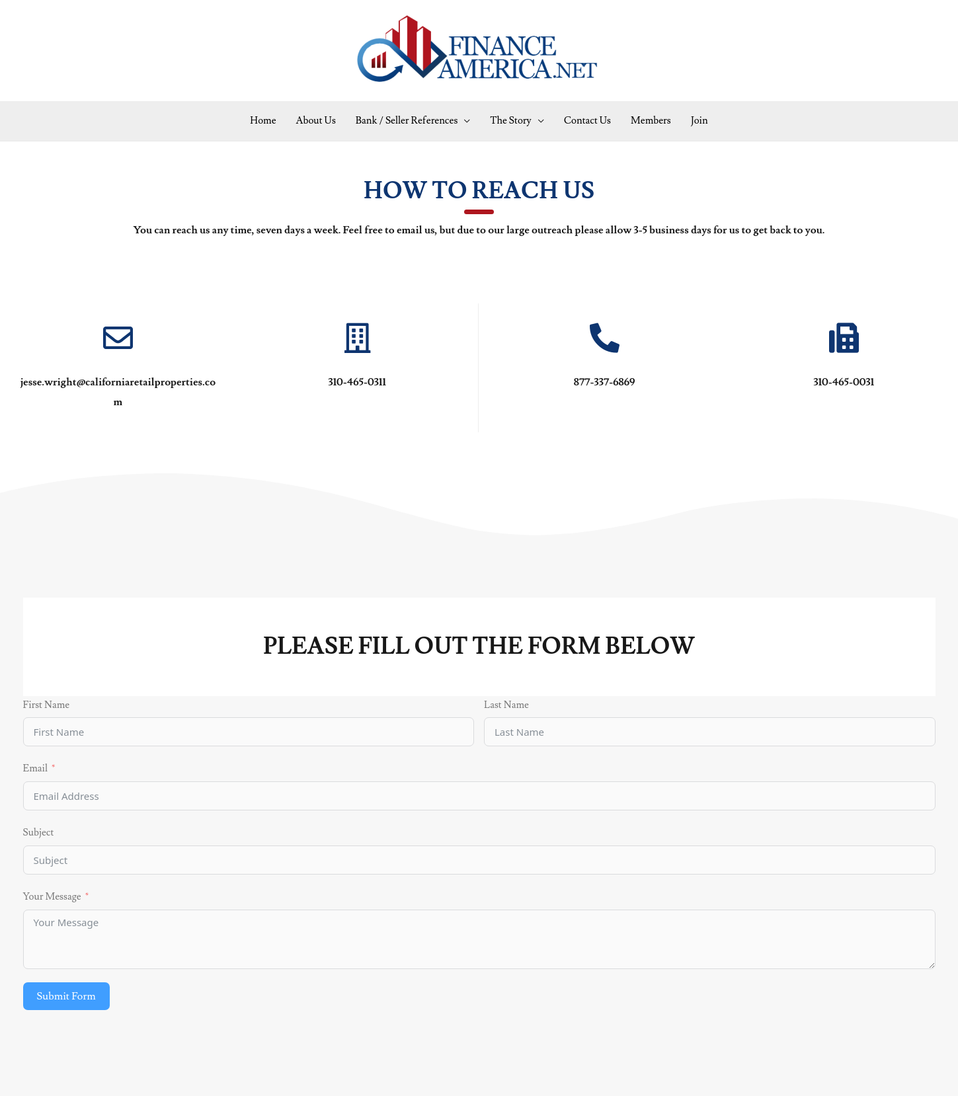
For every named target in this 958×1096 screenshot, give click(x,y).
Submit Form (66, 996)
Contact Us (587, 120)
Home (263, 120)
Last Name (506, 705)
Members (651, 120)
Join (699, 120)
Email (35, 768)
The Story (510, 120)
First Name (46, 705)
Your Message (52, 896)
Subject (38, 832)
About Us (316, 120)
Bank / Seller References (407, 120)
